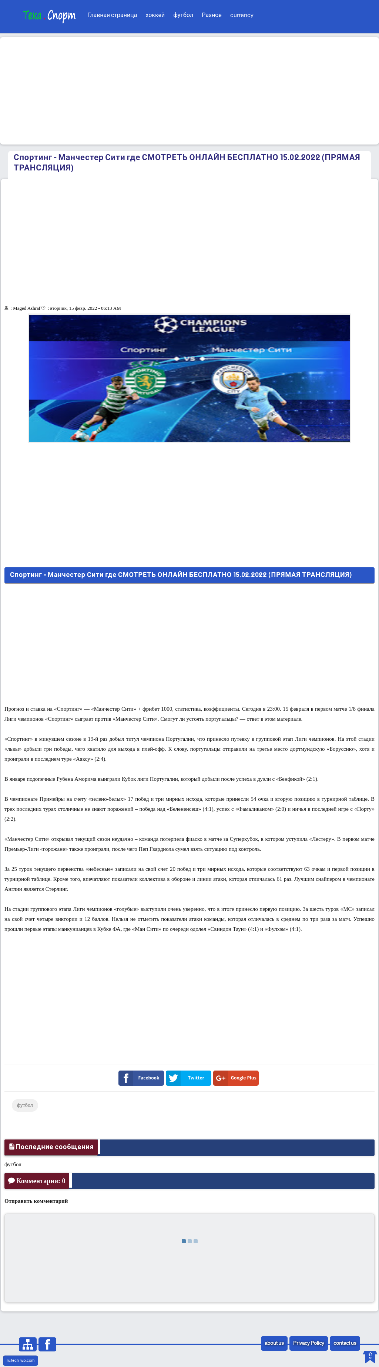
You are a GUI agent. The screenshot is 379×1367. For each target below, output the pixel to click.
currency (242, 15)
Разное (212, 15)
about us (274, 1343)
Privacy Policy (308, 1343)
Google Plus (236, 1078)
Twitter (186, 1078)
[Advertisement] (189, 91)
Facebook (140, 1078)
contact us (344, 1343)
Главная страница (112, 15)
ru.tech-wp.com (20, 1361)
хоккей (155, 15)
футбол (183, 15)
